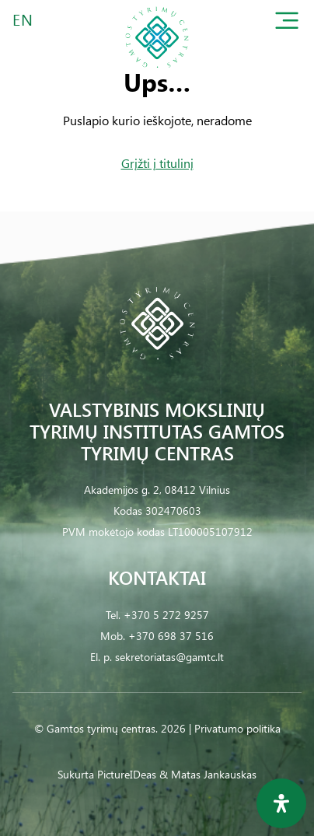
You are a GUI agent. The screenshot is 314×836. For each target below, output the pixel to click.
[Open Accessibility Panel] (281, 803)
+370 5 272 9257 (166, 614)
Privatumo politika (237, 728)
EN (23, 19)
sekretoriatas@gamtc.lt (169, 656)
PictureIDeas (126, 774)
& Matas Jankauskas (207, 774)
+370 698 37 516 (171, 635)
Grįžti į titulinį (157, 163)
